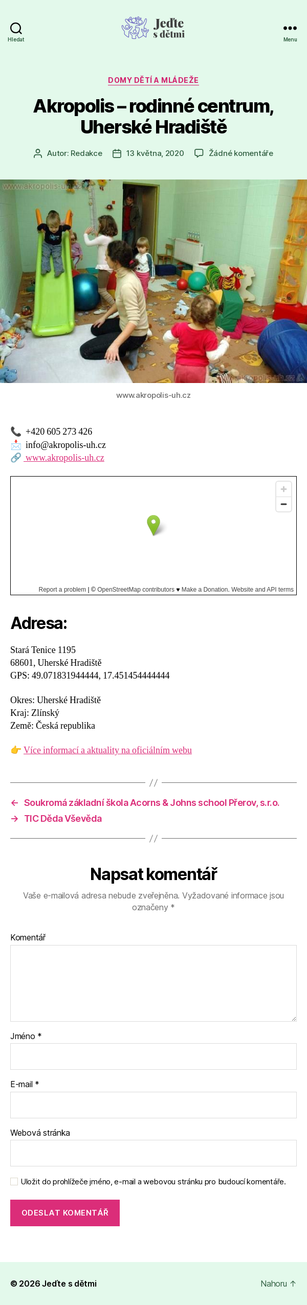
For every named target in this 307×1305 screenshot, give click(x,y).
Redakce (86, 153)
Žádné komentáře (241, 153)
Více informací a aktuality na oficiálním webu (108, 750)
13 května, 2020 (155, 153)
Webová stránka (40, 1133)
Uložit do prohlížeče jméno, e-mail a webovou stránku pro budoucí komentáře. (153, 1181)
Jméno (26, 1036)
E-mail (24, 1084)
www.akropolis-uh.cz (64, 458)
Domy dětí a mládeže (153, 80)
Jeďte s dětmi (69, 1283)
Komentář (28, 937)
